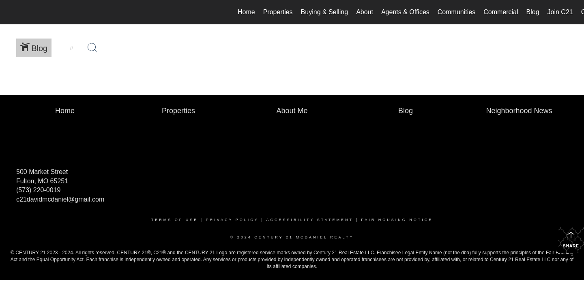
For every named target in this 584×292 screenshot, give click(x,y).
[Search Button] (92, 48)
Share (571, 239)
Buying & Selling (324, 12)
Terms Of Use (174, 220)
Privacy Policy (232, 220)
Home (246, 12)
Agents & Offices (405, 12)
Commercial (500, 12)
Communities (456, 12)
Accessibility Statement (309, 220)
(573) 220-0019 (38, 190)
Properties (278, 12)
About (364, 12)
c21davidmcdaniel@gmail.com (60, 199)
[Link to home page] (10, 12)
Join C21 (560, 12)
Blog (532, 12)
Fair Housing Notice (397, 220)
